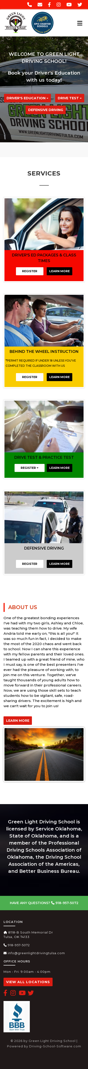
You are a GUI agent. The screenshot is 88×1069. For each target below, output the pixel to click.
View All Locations (28, 982)
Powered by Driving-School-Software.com (44, 1046)
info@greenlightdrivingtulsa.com (34, 953)
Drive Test (70, 98)
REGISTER (29, 468)
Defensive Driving (45, 110)
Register (29, 271)
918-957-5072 (64, 903)
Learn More (59, 271)
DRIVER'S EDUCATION (27, 98)
